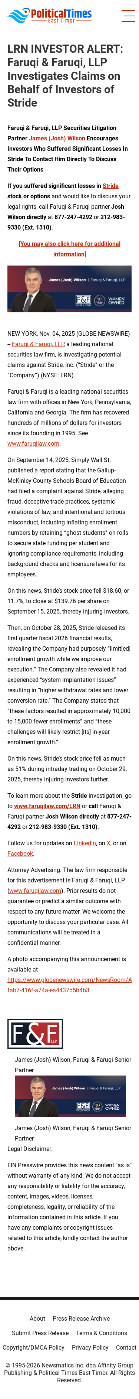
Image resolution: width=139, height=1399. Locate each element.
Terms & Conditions (101, 1333)
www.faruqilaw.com (33, 443)
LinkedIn (85, 843)
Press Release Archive (81, 1318)
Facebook (20, 853)
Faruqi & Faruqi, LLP (38, 344)
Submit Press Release (40, 1333)
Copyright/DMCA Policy (33, 1347)
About (37, 1318)
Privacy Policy (90, 1347)
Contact (126, 1347)
